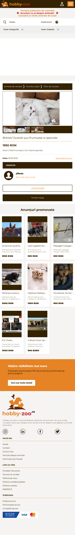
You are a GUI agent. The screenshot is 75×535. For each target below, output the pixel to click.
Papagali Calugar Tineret (62, 246)
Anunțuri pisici (33, 86)
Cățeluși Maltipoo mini (37, 293)
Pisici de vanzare (51, 86)
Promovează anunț (11, 505)
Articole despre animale (14, 455)
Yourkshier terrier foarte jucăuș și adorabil (62, 293)
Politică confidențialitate (14, 482)
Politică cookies (10, 485)
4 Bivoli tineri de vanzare (36, 340)
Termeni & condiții (11, 474)
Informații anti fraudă (12, 459)
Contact (6, 448)
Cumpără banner (10, 508)
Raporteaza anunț (64, 158)
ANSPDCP (7, 489)
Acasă (5, 444)
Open (70, 3)
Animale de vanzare (13, 86)
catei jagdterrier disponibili (36, 246)
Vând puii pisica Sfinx (10, 293)
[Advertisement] (37, 56)
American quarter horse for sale (11, 246)
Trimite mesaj (37, 198)
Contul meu (8, 451)
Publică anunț (9, 501)
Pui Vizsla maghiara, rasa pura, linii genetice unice (11, 340)
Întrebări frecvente (11, 471)
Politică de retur (10, 478)
